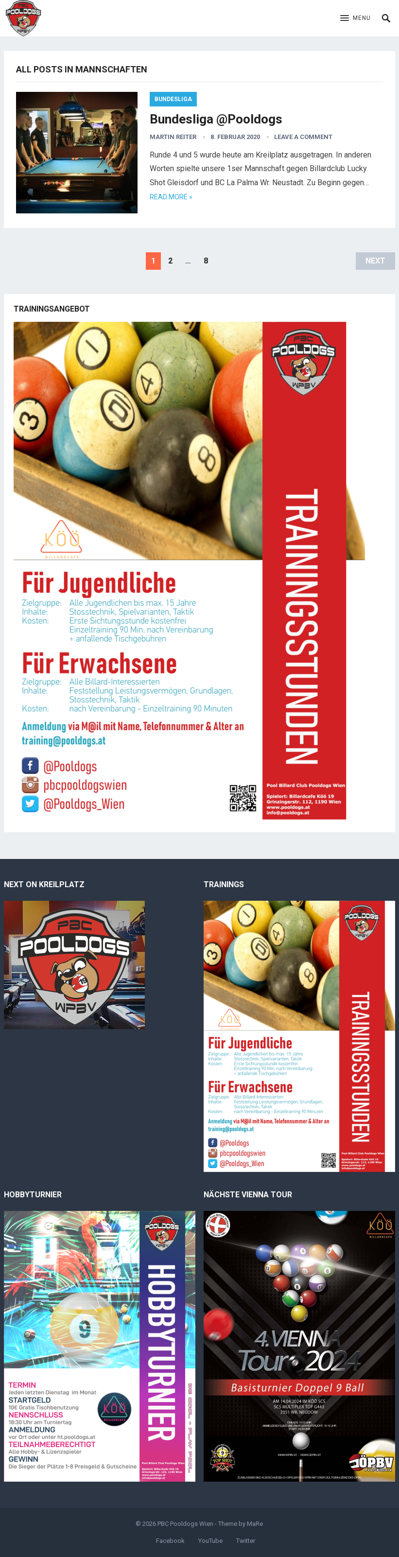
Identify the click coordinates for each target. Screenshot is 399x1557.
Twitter (245, 1540)
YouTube (210, 1540)
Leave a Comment (303, 136)
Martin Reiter (173, 136)
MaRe (255, 1523)
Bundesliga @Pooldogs (216, 119)
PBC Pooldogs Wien (185, 1523)
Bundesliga (173, 99)
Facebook (170, 1540)
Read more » (171, 197)
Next (375, 260)
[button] (355, 18)
